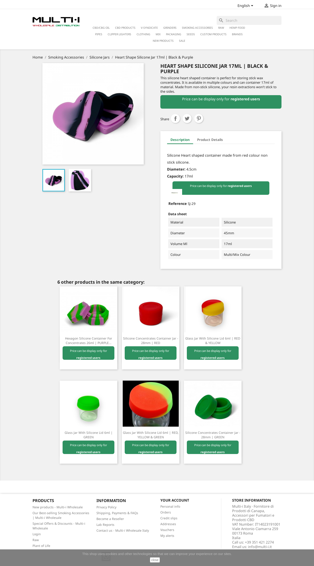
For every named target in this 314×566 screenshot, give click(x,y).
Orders (165, 512)
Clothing (143, 34)
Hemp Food (237, 28)
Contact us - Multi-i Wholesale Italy (122, 530)
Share (175, 118)
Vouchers (167, 530)
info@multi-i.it (260, 546)
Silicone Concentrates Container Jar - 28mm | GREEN (212, 434)
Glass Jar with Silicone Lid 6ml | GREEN (89, 434)
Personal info (170, 506)
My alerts (167, 535)
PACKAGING (173, 34)
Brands (237, 34)
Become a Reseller (110, 519)
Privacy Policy (106, 507)
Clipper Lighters (119, 34)
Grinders (170, 28)
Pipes (98, 34)
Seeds (191, 34)
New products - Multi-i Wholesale (58, 507)
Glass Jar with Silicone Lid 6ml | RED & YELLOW (212, 340)
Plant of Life (41, 546)
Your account (174, 500)
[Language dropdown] (246, 6)
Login (37, 534)
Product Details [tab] (210, 139)
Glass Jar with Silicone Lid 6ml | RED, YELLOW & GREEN (151, 434)
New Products (163, 41)
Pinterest (198, 118)
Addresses (168, 524)
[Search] (249, 20)
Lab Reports (105, 524)
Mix (158, 34)
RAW (221, 28)
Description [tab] (180, 139)
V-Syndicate (149, 28)
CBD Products (125, 28)
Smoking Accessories (197, 28)
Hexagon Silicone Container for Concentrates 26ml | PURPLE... (88, 340)
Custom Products (213, 34)
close (155, 560)
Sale (182, 41)
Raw (36, 540)
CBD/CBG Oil (101, 28)
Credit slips (168, 518)
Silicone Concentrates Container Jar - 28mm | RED (150, 340)
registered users (245, 99)
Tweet (187, 118)
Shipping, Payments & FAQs (117, 513)
